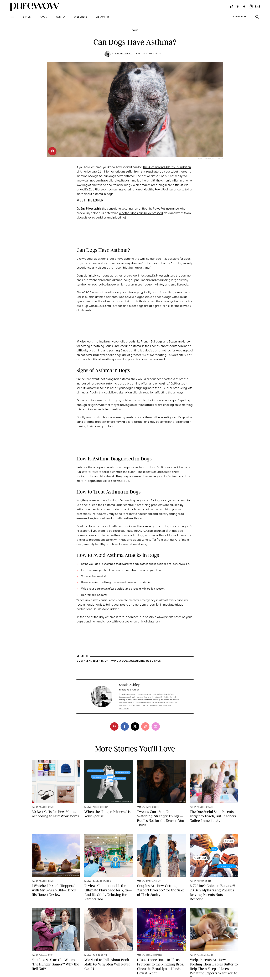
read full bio (124, 709)
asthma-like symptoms (113, 292)
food (43, 17)
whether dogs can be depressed (141, 213)
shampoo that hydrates (117, 564)
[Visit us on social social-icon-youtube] (257, 6)
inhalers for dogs (107, 500)
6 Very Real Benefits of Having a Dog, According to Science (118, 661)
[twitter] (135, 726)
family (60, 17)
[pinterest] (52, 151)
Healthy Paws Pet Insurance (162, 189)
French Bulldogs (151, 341)
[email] (156, 726)
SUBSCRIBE (240, 16)
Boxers (173, 341)
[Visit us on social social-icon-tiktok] (231, 6)
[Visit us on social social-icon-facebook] (244, 6)
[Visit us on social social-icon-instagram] (250, 6)
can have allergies (108, 180)
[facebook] (125, 726)
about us (103, 17)
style (27, 17)
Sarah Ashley (123, 54)
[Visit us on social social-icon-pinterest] (238, 6)
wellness (81, 17)
